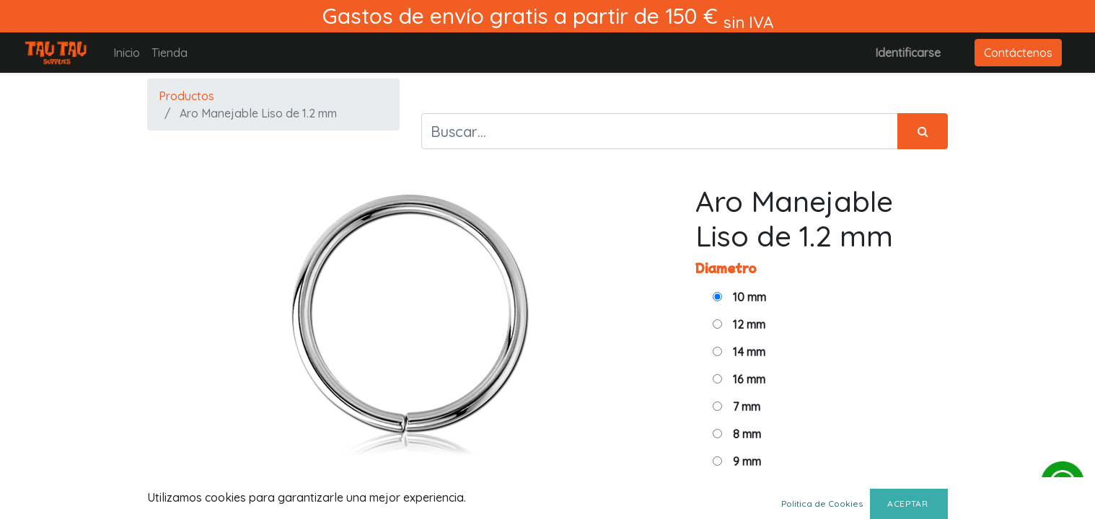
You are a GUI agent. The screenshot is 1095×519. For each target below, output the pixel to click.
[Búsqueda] (922, 131)
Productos (186, 96)
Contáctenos (1018, 52)
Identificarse (908, 52)
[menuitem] (126, 52)
